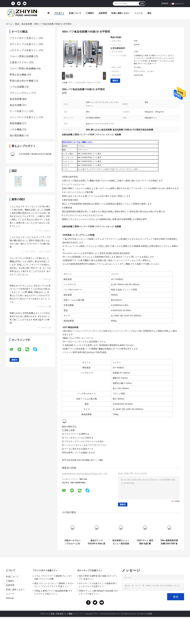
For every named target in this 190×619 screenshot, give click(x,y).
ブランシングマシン (20, 92)
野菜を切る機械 (18, 74)
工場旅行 (90, 13)
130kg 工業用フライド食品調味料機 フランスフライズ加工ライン (53, 592)
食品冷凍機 (16, 105)
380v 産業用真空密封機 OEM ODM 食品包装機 (169, 542)
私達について (75, 13)
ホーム (9, 24)
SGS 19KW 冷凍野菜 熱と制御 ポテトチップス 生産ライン (98, 577)
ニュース (138, 13)
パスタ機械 (16, 129)
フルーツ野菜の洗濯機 (21, 56)
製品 (17, 24)
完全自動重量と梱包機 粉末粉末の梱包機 (35, 154)
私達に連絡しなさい (120, 13)
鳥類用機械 (16, 123)
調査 (142, 4)
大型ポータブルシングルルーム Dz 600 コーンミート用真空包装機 (72, 542)
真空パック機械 (96, 460)
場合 (149, 13)
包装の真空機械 (83, 460)
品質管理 (103, 13)
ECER (150, 614)
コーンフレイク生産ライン (24, 117)
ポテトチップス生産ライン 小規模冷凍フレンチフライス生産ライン (98, 585)
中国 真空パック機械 (64, 614)
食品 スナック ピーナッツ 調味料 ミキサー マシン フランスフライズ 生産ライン (54, 585)
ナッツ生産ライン (19, 111)
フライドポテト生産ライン (24, 38)
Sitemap (10, 598)
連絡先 (115, 80)
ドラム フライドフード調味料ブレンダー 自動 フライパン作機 (53, 577)
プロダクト (59, 13)
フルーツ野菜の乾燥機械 (23, 68)
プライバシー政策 (47, 614)
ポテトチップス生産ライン (24, 44)
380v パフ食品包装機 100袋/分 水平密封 (85, 83)
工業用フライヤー (19, 62)
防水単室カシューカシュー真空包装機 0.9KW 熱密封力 (120, 542)
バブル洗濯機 (17, 86)
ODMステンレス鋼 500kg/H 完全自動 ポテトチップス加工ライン (98, 592)
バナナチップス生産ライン (24, 50)
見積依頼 (164, 3)
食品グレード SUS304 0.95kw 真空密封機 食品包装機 (96, 542)
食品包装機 (27, 24)
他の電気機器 (17, 135)
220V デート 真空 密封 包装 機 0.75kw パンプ (145, 542)
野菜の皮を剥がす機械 (21, 80)
